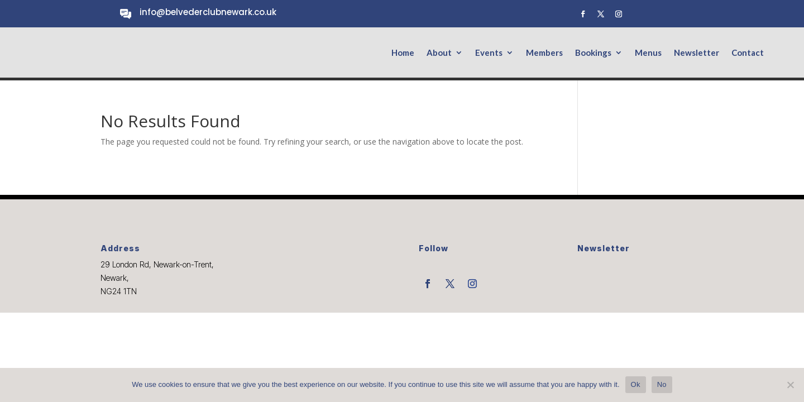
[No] (790, 384)
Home (402, 53)
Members (544, 53)
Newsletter (696, 53)
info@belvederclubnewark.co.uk (208, 12)
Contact (747, 53)
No (662, 384)
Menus (648, 53)
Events (488, 53)
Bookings (593, 53)
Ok (635, 384)
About (439, 53)
